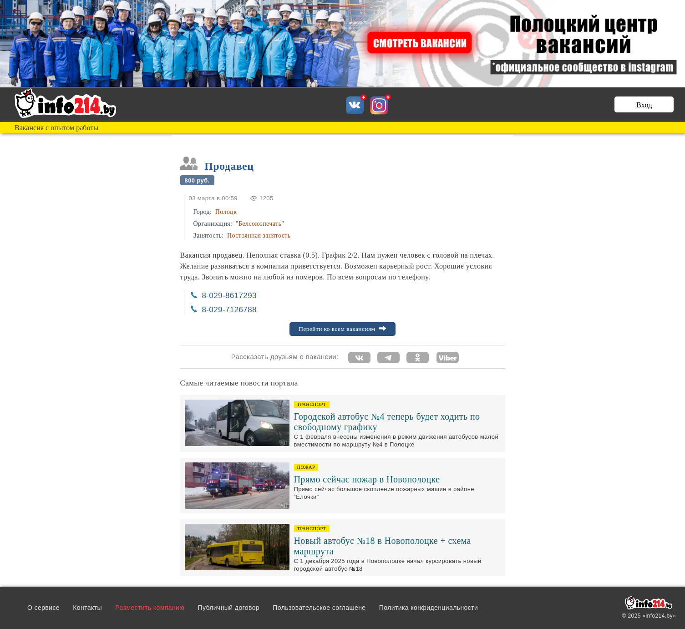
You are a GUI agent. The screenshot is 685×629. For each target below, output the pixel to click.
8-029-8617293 (229, 295)
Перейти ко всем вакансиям (342, 328)
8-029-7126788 (229, 309)
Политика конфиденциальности (428, 607)
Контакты (87, 607)
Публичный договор (228, 607)
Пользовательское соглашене (319, 607)
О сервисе (43, 607)
